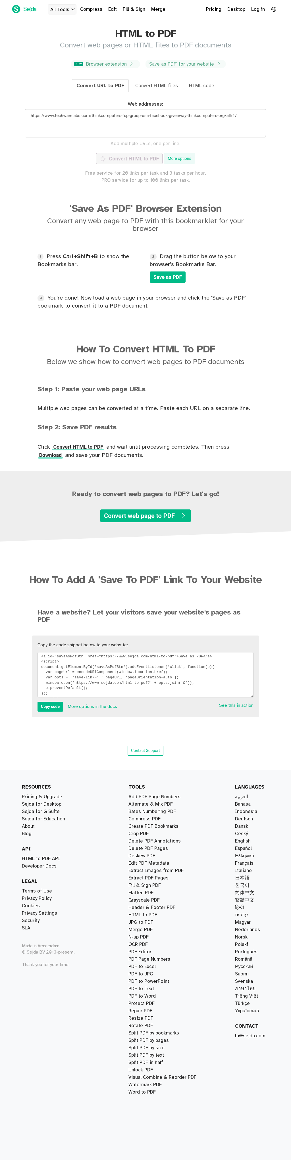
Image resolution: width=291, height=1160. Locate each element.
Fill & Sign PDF (144, 914)
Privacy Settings (39, 913)
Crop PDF (138, 885)
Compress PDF (144, 870)
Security (31, 920)
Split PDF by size (146, 826)
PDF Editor (139, 907)
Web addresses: (145, 104)
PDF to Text (141, 922)
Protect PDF (141, 988)
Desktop (236, 9)
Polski (241, 944)
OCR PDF (138, 1033)
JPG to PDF (140, 951)
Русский (244, 966)
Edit (112, 9)
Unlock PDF (140, 1003)
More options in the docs (92, 706)
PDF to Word (142, 966)
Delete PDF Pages (148, 892)
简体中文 (244, 892)
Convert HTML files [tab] (156, 85)
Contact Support (145, 750)
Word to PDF (142, 974)
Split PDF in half (145, 811)
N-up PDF (138, 1010)
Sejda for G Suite (41, 811)
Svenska (244, 981)
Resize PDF (140, 1018)
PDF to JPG (140, 944)
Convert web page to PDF (145, 515)
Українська (247, 1010)
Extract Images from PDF (156, 1047)
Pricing (213, 9)
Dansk (241, 826)
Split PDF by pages (148, 819)
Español (243, 848)
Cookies (31, 905)
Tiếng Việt (246, 996)
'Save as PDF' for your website (184, 64)
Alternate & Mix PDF (150, 841)
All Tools (63, 9)
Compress (91, 9)
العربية (241, 796)
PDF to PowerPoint (148, 1070)
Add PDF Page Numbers (154, 1084)
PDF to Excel (142, 981)
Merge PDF (140, 855)
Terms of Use (37, 891)
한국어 (242, 885)
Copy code (50, 706)
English (243, 841)
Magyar (243, 922)
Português (246, 951)
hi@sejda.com (250, 1035)
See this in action (236, 705)
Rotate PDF (140, 996)
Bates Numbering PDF (152, 863)
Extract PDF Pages (148, 796)
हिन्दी (239, 907)
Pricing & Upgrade (42, 796)
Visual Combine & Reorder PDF (162, 848)
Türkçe (242, 1003)
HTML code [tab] (201, 85)
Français (244, 863)
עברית (241, 914)
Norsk (241, 937)
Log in (258, 9)
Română (243, 959)
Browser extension (105, 64)
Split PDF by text (146, 833)
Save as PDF (167, 277)
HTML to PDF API (41, 858)
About (28, 826)
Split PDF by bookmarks (153, 804)
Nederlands (247, 929)
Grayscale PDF (144, 1040)
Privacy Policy (36, 898)
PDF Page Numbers (149, 937)
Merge (158, 9)
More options (179, 158)
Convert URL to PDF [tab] (100, 85)
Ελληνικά (244, 855)
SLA (26, 928)
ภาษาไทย (245, 988)
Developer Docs (39, 866)
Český (241, 833)
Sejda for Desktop (41, 804)
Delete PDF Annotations (154, 1092)
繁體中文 (244, 900)
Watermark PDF (145, 959)
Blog (27, 833)
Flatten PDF (140, 1055)
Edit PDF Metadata (148, 1062)
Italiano (243, 870)
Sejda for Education (43, 819)
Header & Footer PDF (151, 929)
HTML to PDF (142, 1025)
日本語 (242, 878)
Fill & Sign (134, 9)
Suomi (242, 974)
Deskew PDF (141, 900)
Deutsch (244, 819)
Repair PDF (140, 878)
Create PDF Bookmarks (153, 1077)
